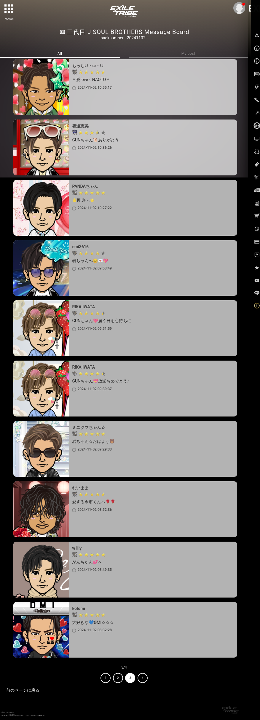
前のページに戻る (22, 690)
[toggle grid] (9, 9)
